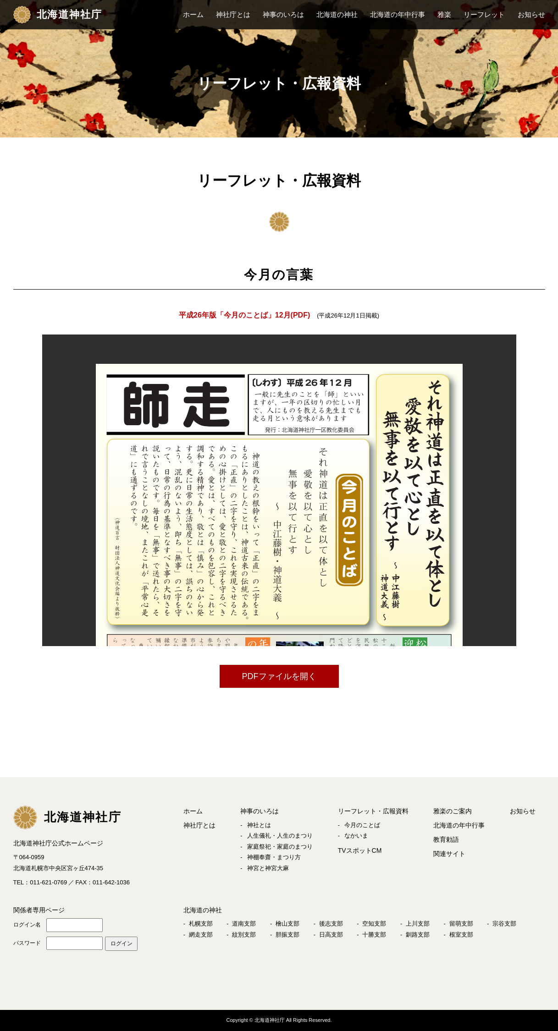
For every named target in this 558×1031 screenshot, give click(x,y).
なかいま (356, 835)
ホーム (193, 14)
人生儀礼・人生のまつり (280, 835)
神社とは (259, 825)
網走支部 (201, 934)
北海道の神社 (337, 14)
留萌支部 (461, 923)
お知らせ (531, 14)
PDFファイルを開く (279, 676)
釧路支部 (418, 934)
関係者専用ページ (39, 910)
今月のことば (362, 825)
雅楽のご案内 (452, 811)
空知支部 (374, 923)
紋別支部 (244, 934)
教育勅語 (446, 839)
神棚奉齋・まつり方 (274, 857)
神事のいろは (283, 14)
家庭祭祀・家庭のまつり (280, 846)
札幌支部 (201, 923)
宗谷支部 (504, 923)
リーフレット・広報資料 (373, 811)
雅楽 (444, 14)
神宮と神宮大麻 (268, 868)
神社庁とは (233, 14)
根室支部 (461, 934)
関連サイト (449, 853)
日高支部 (331, 934)
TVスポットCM (360, 850)
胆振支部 (287, 934)
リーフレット (484, 14)
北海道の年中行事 (397, 14)
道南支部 (244, 923)
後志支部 (331, 923)
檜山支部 (287, 923)
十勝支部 (374, 934)
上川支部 (418, 923)
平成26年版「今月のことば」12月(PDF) (244, 315)
